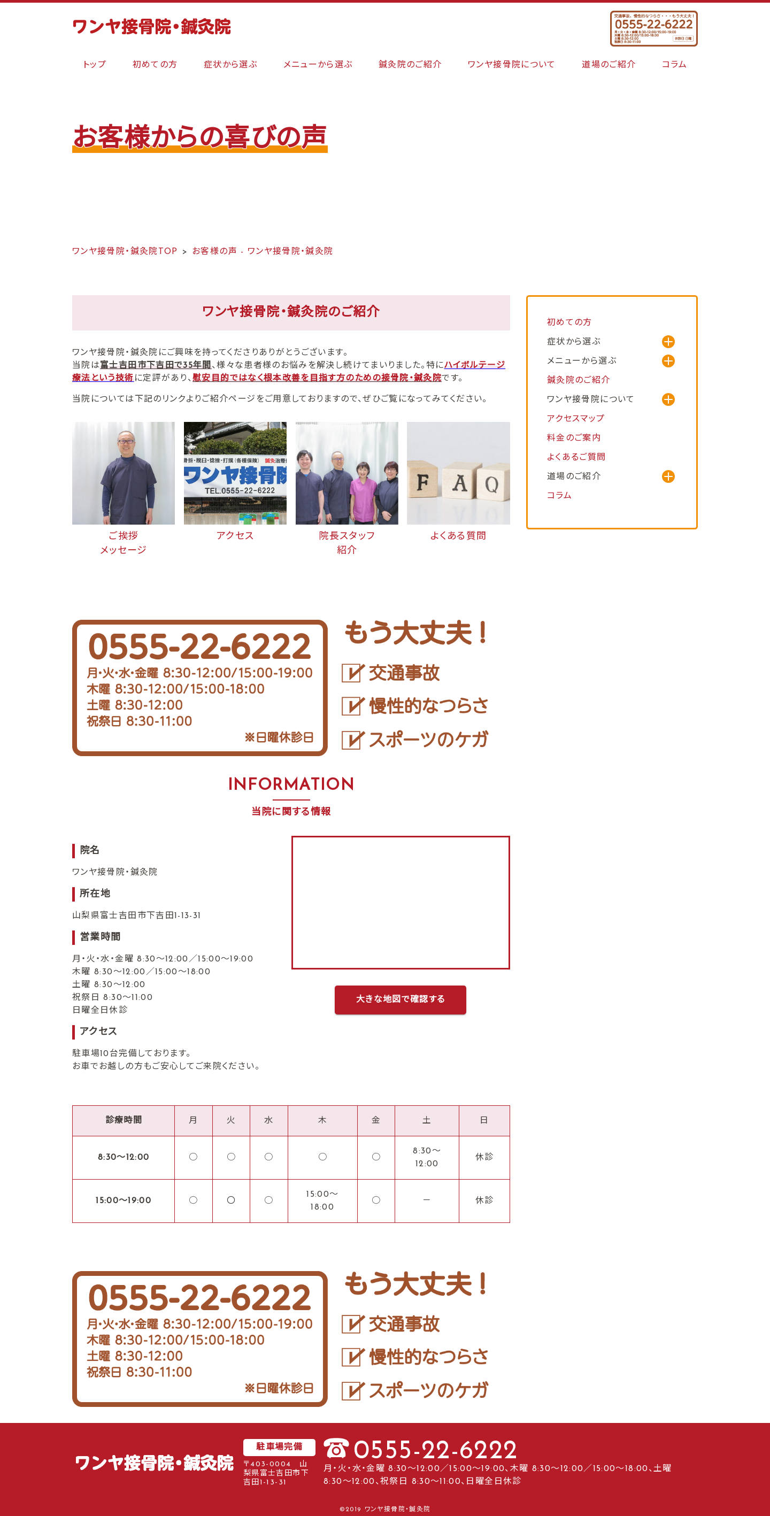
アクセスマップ (576, 419)
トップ (94, 65)
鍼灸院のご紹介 (410, 65)
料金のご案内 (574, 438)
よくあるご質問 (576, 457)
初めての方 (155, 65)
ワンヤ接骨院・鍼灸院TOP (125, 252)
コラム (674, 65)
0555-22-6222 (435, 1452)
